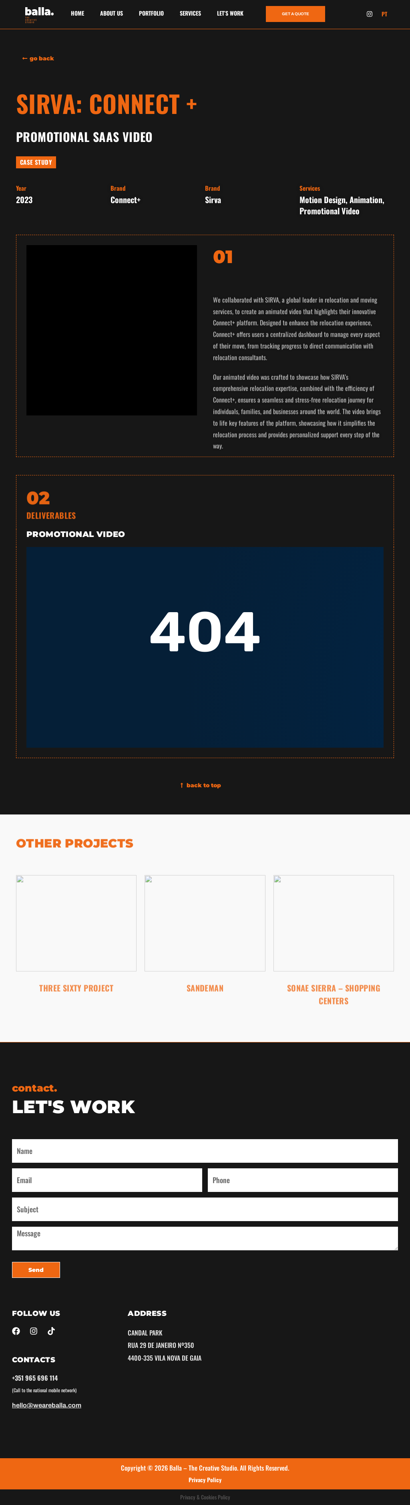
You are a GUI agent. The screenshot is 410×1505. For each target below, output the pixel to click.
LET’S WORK (230, 13)
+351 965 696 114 (35, 1378)
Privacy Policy (205, 1479)
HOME (77, 13)
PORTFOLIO (151, 13)
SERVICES (190, 13)
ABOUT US (111, 13)
